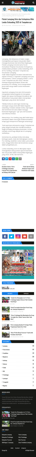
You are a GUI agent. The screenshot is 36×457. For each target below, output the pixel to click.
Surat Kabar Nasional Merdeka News (16, 450)
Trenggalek (18, 382)
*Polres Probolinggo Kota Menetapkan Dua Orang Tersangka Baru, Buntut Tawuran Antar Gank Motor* (22, 317)
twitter (12, 448)
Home (3, 14)
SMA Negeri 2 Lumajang (7, 442)
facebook (17, 448)
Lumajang (18, 346)
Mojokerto (18, 357)
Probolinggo (18, 375)
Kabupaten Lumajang (7, 435)
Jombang (18, 360)
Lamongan (18, 378)
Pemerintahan (18, 350)
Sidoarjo (18, 364)
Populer (26, 293)
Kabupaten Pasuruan (7, 440)
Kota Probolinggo (23, 437)
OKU (18, 371)
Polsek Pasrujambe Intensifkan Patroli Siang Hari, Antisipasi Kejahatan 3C (21, 308)
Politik (18, 368)
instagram (23, 448)
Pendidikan (18, 353)
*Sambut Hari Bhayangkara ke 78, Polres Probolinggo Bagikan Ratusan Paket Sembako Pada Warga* (21, 300)
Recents (10, 293)
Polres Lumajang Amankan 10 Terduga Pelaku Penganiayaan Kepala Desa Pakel (21, 326)
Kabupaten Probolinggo (7, 437)
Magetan (18, 386)
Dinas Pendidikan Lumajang (25, 442)
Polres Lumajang (22, 435)
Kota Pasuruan (22, 440)
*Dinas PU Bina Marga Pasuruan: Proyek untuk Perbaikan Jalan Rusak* (22, 334)
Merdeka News (7, 25)
